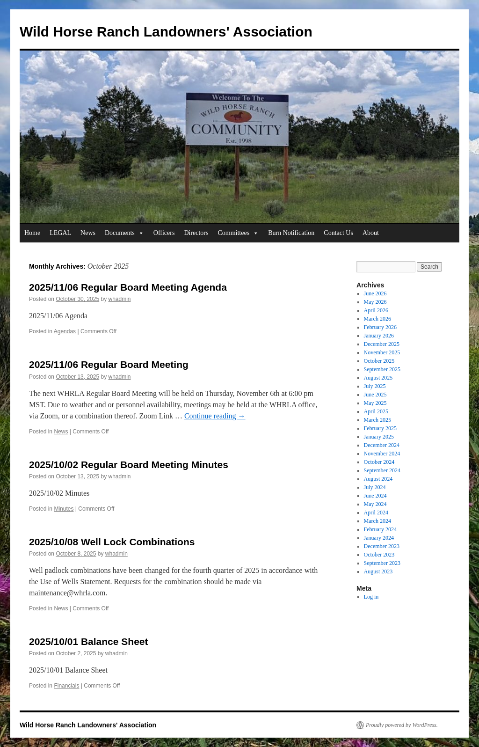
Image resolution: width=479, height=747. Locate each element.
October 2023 (379, 554)
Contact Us (338, 232)
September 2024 (382, 470)
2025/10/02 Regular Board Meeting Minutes (128, 464)
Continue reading (215, 416)
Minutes (63, 508)
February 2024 (380, 529)
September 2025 (382, 369)
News (87, 232)
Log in (371, 596)
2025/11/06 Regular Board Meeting (109, 364)
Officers (164, 232)
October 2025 (379, 361)
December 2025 (381, 344)
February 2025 (380, 428)
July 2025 (375, 386)
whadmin (120, 299)
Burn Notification (291, 232)
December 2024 (381, 445)
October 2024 (379, 462)
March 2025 (377, 420)
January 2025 (379, 436)
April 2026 (376, 310)
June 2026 (375, 293)
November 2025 (382, 352)
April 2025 (376, 411)
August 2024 (378, 479)
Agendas (65, 331)
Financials (66, 685)
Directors (196, 232)
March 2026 (377, 318)
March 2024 (377, 521)
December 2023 (381, 546)
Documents (124, 233)
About (371, 232)
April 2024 (376, 512)
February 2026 (380, 327)
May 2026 (375, 302)
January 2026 (379, 335)
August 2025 (378, 377)
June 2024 (375, 495)
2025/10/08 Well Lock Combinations (112, 541)
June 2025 (375, 394)
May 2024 (375, 504)
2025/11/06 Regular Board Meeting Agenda (128, 287)
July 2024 (375, 487)
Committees (238, 233)
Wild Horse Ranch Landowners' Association (166, 31)
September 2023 (382, 563)
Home (32, 232)
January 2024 (379, 538)
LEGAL (60, 232)
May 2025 (375, 403)
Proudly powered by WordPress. (402, 725)
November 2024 (382, 453)
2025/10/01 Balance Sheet (88, 641)
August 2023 (378, 571)
